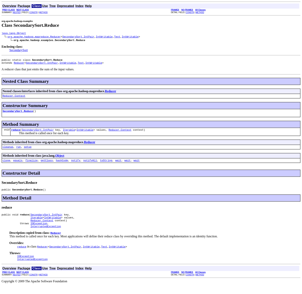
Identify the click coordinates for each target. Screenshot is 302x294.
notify (75, 165)
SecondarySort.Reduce (18, 114)
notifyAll (90, 165)
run (18, 151)
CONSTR (33, 12)
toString (106, 165)
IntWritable (104, 37)
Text (117, 37)
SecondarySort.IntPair (78, 37)
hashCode (62, 165)
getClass (47, 165)
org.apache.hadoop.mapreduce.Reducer (34, 37)
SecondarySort (18, 50)
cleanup (8, 151)
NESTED (17, 12)
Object (59, 159)
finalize (31, 165)
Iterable (69, 133)
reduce (15, 133)
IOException (38, 231)
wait (118, 165)
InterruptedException (45, 234)
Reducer (19, 64)
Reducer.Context (14, 98)
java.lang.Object (14, 33)
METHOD (43, 12)
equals (17, 165)
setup (27, 151)
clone (6, 165)
